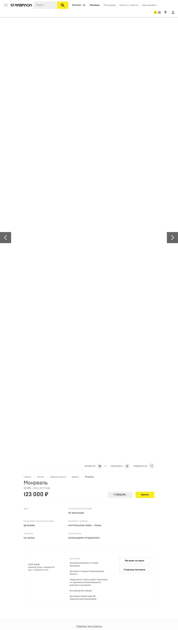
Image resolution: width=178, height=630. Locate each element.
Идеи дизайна (149, 5)
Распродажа (110, 5)
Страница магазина (134, 570)
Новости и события (129, 5)
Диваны (75, 477)
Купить (145, 495)
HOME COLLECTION (37, 488)
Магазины (95, 5)
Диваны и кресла (58, 477)
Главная (27, 477)
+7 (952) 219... (120, 495)
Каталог (40, 477)
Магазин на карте (134, 561)
